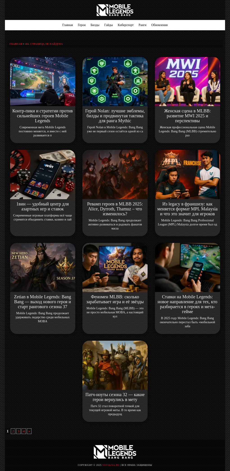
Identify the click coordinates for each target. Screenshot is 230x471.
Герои (82, 25)
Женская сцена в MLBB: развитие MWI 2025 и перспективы (187, 115)
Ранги (142, 25)
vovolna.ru (110, 465)
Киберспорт (126, 25)
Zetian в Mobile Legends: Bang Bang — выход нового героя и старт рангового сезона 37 (42, 301)
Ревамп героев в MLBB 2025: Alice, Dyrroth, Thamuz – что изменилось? (115, 208)
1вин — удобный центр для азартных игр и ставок (42, 206)
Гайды (108, 25)
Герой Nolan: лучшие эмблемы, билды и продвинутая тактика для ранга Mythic (115, 115)
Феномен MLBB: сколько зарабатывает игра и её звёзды (115, 299)
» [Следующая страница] (29, 431)
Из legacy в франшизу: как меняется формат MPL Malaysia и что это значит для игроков (187, 208)
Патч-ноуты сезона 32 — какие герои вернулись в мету (115, 397)
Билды (95, 25)
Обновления (159, 25)
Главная (67, 25)
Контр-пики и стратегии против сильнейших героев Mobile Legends (42, 115)
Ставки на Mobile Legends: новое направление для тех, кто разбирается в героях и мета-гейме (187, 304)
